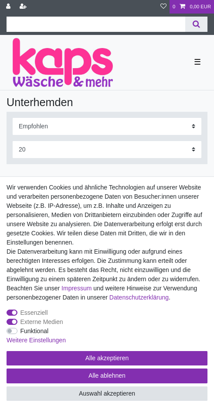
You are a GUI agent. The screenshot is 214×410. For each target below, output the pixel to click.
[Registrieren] (24, 7)
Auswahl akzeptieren (107, 393)
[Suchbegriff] (96, 24)
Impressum (76, 288)
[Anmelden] (9, 7)
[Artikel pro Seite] (107, 149)
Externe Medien (41, 321)
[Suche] (196, 24)
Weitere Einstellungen (36, 340)
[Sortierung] (107, 126)
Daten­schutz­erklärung (139, 297)
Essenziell (34, 312)
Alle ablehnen (107, 375)
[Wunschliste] (163, 7)
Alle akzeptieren (107, 358)
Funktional (34, 330)
